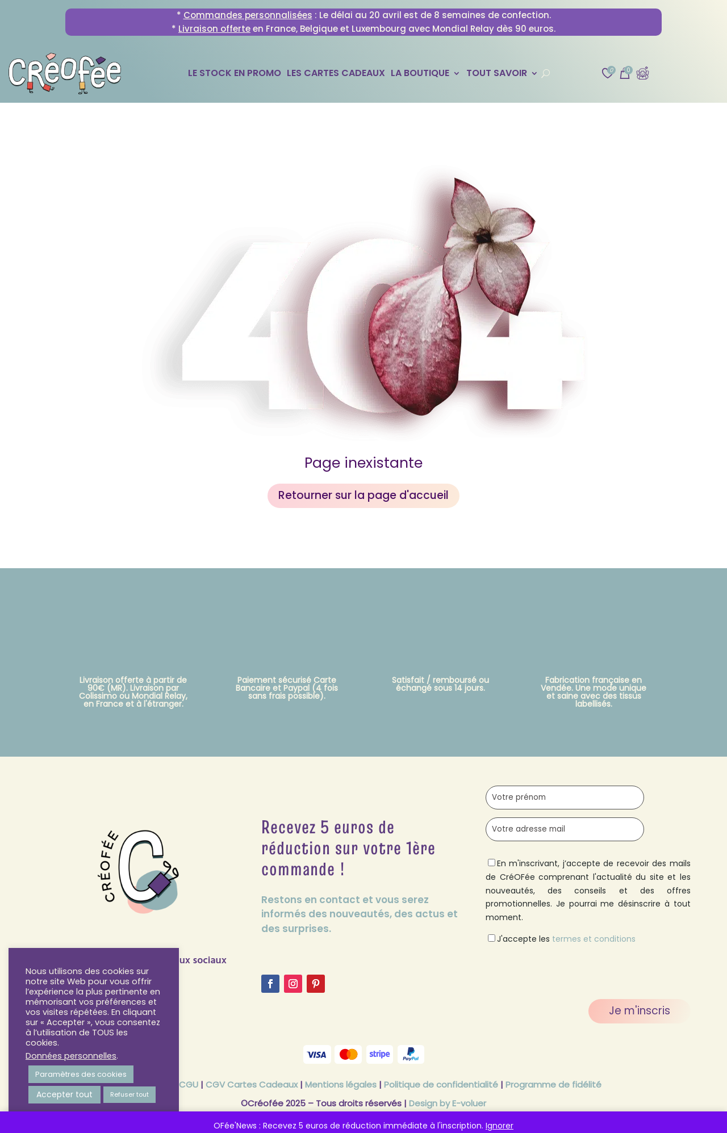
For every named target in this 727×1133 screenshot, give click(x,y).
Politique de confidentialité (441, 1084)
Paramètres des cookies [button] (81, 1074)
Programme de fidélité (553, 1084)
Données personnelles (71, 1055)
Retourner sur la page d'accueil (363, 495)
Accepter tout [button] (64, 1094)
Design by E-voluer (447, 1103)
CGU (188, 1084)
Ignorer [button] (499, 1125)
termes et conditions (594, 939)
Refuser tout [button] (129, 1094)
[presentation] (572, 968)
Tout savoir (496, 74)
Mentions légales (341, 1084)
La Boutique (420, 74)
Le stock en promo (234, 74)
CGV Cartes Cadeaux (252, 1084)
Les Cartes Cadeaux (336, 74)
